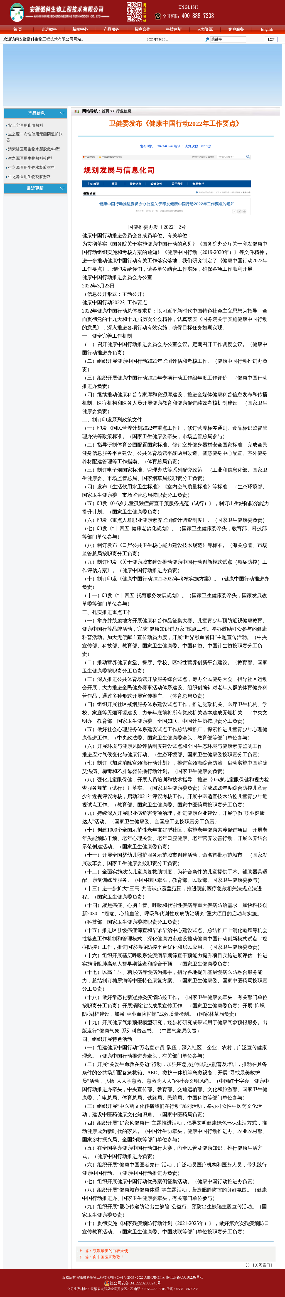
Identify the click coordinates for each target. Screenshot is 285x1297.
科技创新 (173, 29)
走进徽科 (49, 29)
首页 (105, 111)
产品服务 (111, 29)
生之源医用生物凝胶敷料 (29, 177)
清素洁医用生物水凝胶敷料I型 (34, 149)
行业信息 (123, 111)
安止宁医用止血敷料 (25, 125)
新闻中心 (80, 29)
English (267, 29)
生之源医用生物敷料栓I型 (30, 158)
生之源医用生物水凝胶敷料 (31, 167)
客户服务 (236, 29)
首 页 (17, 29)
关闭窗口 (262, 1265)
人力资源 (205, 29)
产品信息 (36, 113)
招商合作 (142, 29)
